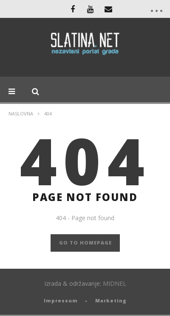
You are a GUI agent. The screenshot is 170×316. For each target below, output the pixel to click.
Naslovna (20, 113)
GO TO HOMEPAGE (85, 242)
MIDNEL (114, 283)
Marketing (111, 300)
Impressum (61, 300)
